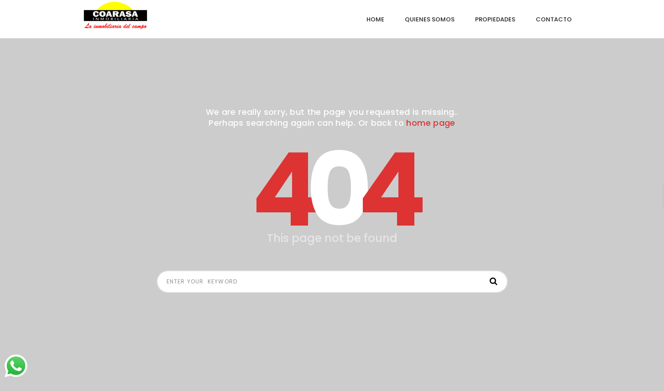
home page (430, 123)
